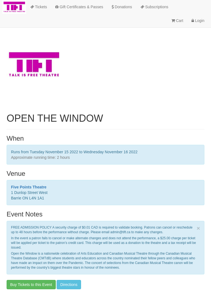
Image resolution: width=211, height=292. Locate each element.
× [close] (198, 228)
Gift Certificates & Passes (79, 7)
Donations (122, 7)
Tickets (38, 7)
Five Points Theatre (28, 187)
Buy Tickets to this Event (31, 284)
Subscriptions (154, 7)
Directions (68, 284)
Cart (177, 20)
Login (197, 20)
